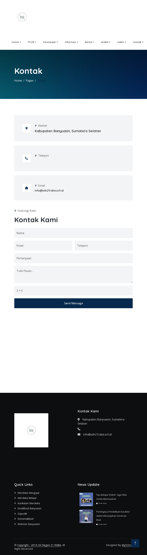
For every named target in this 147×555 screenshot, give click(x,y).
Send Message (73, 377)
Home (15, 42)
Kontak (137, 42)
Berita (88, 42)
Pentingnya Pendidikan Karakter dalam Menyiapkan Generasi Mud (113, 515)
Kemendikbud (26, 518)
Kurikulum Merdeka (29, 503)
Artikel (104, 42)
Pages (30, 80)
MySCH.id (127, 545)
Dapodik (22, 513)
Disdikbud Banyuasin (29, 508)
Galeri (120, 42)
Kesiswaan (49, 42)
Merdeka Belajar (27, 498)
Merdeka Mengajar (29, 492)
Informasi (70, 42)
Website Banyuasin (29, 524)
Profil (31, 42)
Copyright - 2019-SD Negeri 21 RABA (39, 545)
